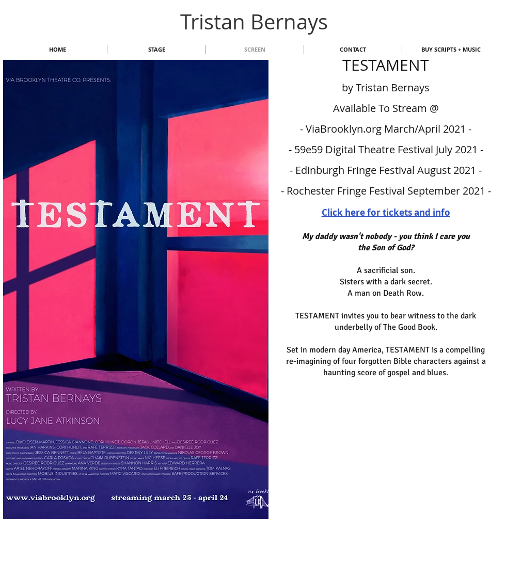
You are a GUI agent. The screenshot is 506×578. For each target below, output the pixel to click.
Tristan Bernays (254, 22)
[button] (135, 289)
